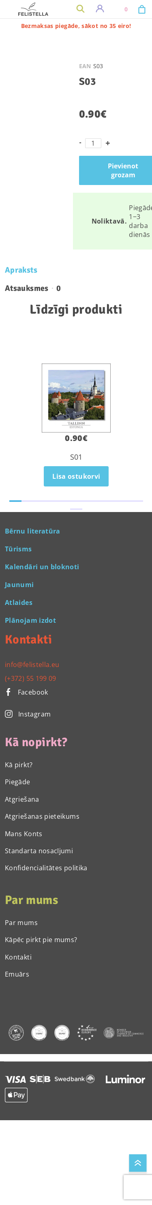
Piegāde (17, 781)
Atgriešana (22, 799)
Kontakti (18, 957)
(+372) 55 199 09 (30, 678)
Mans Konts (24, 833)
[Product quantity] (93, 143)
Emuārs (17, 974)
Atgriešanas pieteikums (42, 816)
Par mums (21, 922)
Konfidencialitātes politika (46, 867)
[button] (15, 501)
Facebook (26, 692)
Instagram (28, 714)
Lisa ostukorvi (76, 476)
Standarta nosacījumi (39, 850)
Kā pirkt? (18, 764)
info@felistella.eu (32, 664)
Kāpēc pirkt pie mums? (41, 939)
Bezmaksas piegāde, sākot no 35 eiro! (76, 26)
